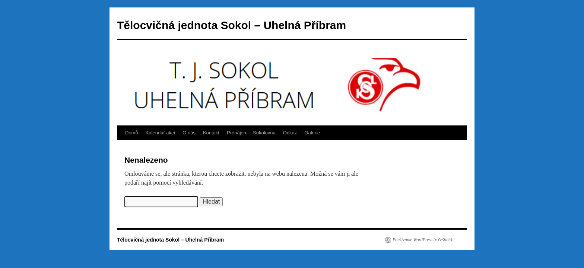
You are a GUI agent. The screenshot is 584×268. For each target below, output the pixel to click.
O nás (189, 132)
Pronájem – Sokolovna (251, 132)
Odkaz (290, 132)
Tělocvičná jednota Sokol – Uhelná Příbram (231, 25)
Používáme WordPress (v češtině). (423, 239)
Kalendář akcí (160, 132)
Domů (131, 132)
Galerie (312, 132)
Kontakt (211, 132)
